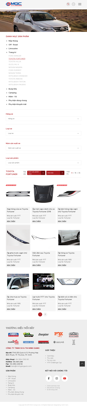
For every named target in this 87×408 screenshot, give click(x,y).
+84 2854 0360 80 (22, 359)
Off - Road (12, 379)
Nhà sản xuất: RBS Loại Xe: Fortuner (69, 262)
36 (79, 173)
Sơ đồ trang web (52, 389)
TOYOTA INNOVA (16, 79)
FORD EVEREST (15, 70)
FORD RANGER (15, 56)
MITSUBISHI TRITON (17, 82)
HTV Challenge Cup (54, 363)
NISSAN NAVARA (15, 67)
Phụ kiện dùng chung (16, 392)
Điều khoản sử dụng (53, 387)
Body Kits (11, 385)
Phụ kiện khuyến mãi (15, 394)
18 (75, 173)
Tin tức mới (51, 360)
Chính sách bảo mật (53, 386)
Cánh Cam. (65, 405)
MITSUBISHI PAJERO (17, 85)
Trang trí (11, 383)
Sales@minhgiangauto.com (21, 366)
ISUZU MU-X (14, 64)
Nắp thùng (12, 376)
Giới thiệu (50, 356)
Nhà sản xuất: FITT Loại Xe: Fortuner (18, 218)
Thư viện (50, 358)
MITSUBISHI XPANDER (18, 76)
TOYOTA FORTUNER (17, 59)
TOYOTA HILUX (15, 62)
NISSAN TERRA (15, 73)
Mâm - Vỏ (11, 390)
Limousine (12, 381)
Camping (11, 387)
